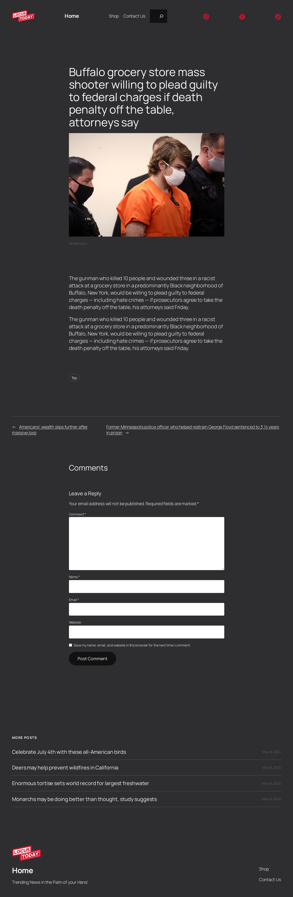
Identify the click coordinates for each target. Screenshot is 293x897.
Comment (77, 514)
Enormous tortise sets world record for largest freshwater (80, 783)
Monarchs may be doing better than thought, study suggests (84, 799)
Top (74, 377)
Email (74, 599)
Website (75, 622)
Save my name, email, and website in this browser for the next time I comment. (132, 645)
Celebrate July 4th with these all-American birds (69, 752)
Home (72, 15)
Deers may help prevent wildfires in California (65, 767)
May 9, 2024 (271, 751)
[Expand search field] (158, 16)
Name (74, 576)
